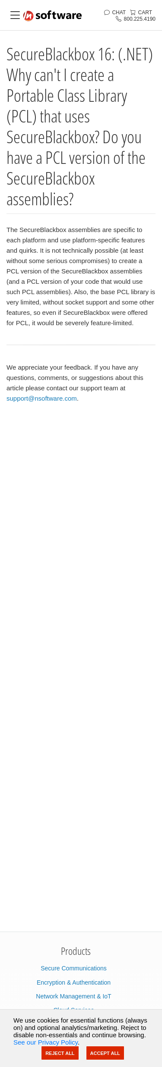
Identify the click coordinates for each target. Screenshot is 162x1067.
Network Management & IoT (73, 996)
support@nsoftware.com (41, 398)
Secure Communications (74, 968)
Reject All (59, 1053)
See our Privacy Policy (45, 1042)
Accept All (105, 1053)
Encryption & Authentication (74, 982)
